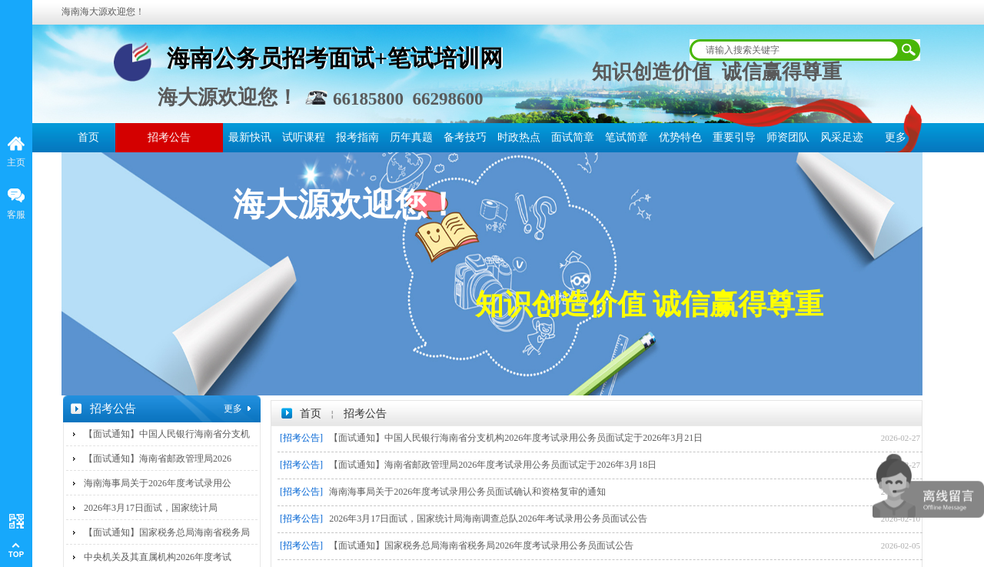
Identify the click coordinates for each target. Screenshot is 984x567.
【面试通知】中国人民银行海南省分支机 (167, 434)
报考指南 (357, 137)
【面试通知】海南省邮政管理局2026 (157, 458)
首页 (88, 137)
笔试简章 (626, 137)
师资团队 (787, 137)
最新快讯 (249, 137)
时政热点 (518, 137)
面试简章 (572, 137)
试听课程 (303, 137)
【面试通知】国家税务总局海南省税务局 (167, 532)
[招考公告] (301, 437)
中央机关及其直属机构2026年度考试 (157, 557)
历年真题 (411, 137)
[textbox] (795, 50)
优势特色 (680, 137)
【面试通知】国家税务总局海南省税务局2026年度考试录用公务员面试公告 (481, 545)
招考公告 (169, 137)
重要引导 (734, 137)
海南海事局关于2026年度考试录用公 (157, 483)
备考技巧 (465, 137)
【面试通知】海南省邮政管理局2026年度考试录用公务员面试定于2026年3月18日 (493, 464)
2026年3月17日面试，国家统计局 (151, 507)
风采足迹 (841, 137)
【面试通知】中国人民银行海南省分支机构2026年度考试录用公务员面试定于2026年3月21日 (516, 437)
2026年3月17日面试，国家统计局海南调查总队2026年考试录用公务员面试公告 (488, 518)
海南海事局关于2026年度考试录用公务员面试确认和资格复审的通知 (467, 491)
